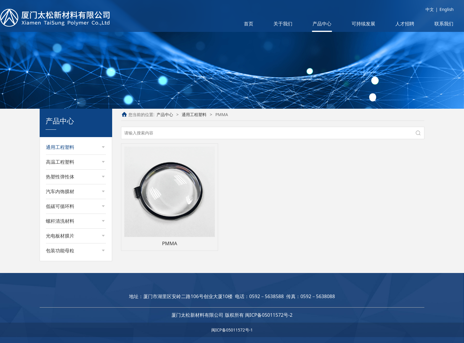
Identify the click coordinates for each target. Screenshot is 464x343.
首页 (248, 23)
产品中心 (321, 23)
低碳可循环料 (60, 206)
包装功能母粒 (60, 250)
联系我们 (443, 23)
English (446, 9)
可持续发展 (363, 23)
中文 (430, 9)
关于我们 (282, 23)
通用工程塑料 (60, 147)
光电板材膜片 (60, 236)
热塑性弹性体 (60, 176)
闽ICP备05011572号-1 (232, 330)
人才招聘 (404, 23)
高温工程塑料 (60, 162)
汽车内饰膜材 (60, 191)
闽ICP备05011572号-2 (269, 315)
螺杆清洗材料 (60, 221)
